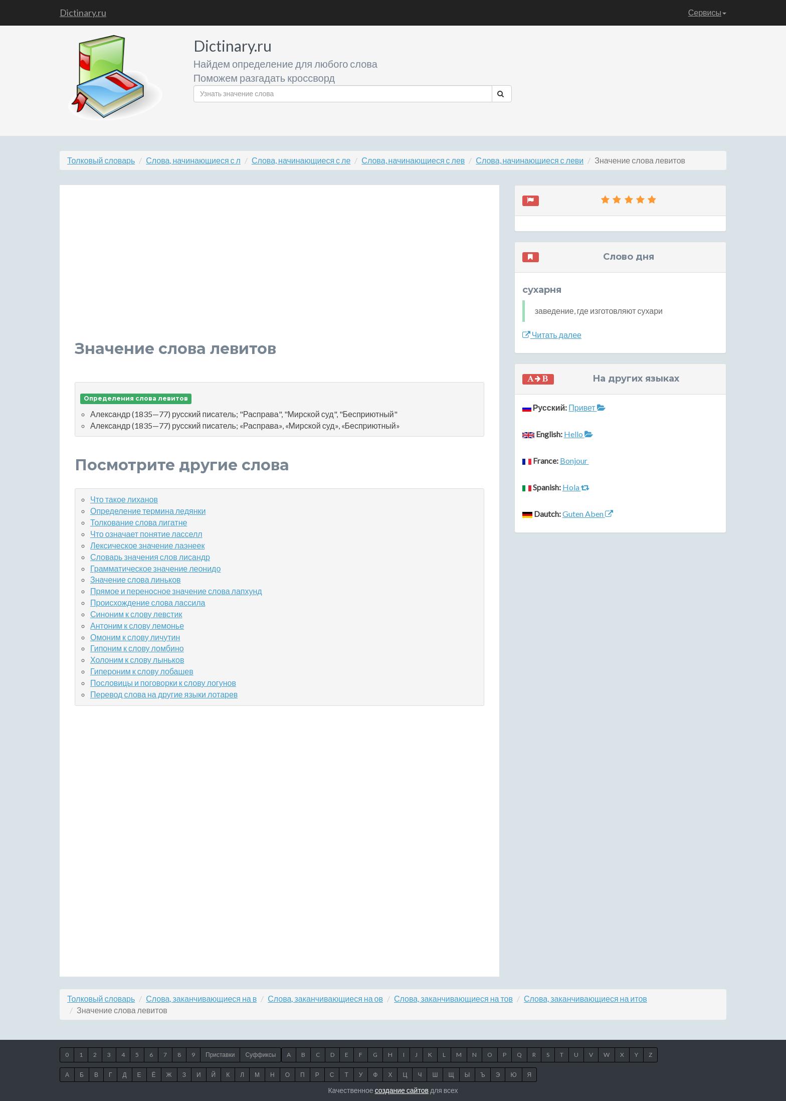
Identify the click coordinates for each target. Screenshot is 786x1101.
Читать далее (551, 334)
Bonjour (574, 460)
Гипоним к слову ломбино (137, 648)
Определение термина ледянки (148, 510)
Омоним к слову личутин (135, 637)
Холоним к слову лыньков (137, 659)
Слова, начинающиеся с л (193, 160)
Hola (576, 487)
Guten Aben (587, 513)
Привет (586, 407)
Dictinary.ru (83, 12)
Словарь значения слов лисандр (150, 557)
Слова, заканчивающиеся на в (201, 998)
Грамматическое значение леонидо (155, 568)
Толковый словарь (101, 160)
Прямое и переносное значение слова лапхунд (176, 591)
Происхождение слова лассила (147, 602)
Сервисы (707, 12)
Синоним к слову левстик (136, 614)
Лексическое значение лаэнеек (147, 545)
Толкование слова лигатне (138, 522)
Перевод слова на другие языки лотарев (164, 694)
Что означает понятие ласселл (146, 533)
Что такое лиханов (124, 499)
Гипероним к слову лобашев (141, 671)
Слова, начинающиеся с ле (301, 160)
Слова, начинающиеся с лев (413, 160)
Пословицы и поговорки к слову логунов (163, 682)
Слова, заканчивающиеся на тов (453, 998)
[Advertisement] (279, 270)
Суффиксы (260, 1054)
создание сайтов (402, 1090)
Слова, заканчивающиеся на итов (585, 998)
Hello (578, 434)
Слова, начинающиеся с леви (529, 160)
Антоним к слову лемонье (137, 625)
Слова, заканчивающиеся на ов (325, 998)
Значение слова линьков (135, 579)
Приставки (220, 1054)
